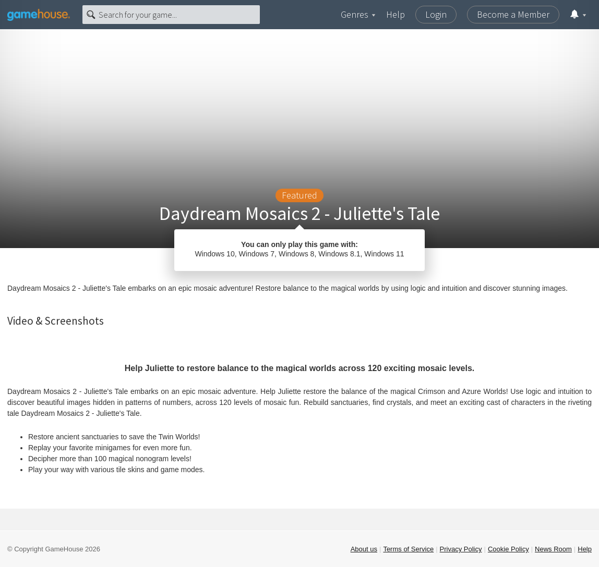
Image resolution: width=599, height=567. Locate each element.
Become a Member (513, 14)
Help (395, 14)
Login (436, 14)
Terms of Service (408, 549)
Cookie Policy (508, 549)
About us (364, 549)
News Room (553, 549)
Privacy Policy (461, 549)
